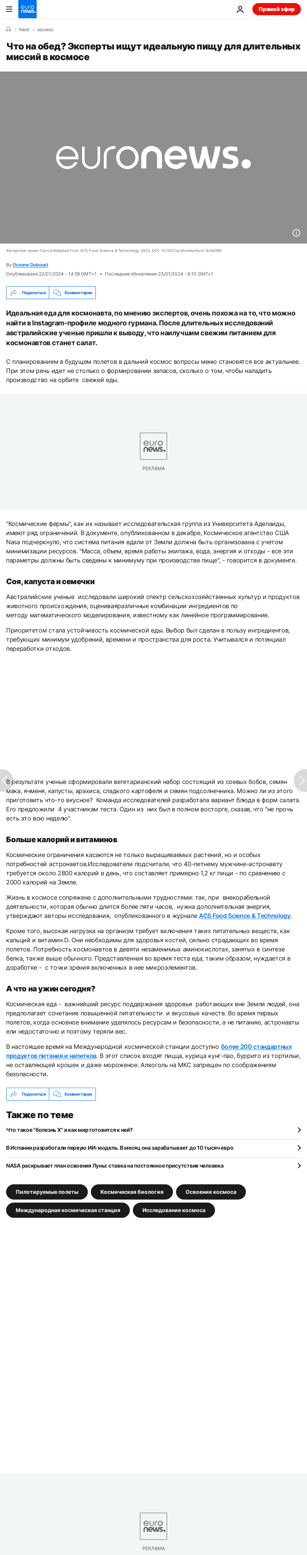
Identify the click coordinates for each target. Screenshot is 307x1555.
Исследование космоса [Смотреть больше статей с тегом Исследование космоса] (173, 1210)
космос (45, 29)
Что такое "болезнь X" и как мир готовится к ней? (69, 1129)
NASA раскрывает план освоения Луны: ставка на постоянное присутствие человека (114, 1165)
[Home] (8, 29)
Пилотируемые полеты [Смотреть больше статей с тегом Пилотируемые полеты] (47, 1192)
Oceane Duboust (30, 265)
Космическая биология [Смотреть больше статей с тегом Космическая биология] (131, 1192)
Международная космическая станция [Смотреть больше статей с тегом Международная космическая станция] (68, 1210)
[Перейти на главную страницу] (27, 9)
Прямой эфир (277, 9)
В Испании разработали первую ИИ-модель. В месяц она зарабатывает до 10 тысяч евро (119, 1147)
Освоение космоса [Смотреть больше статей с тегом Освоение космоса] (211, 1192)
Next (24, 29)
